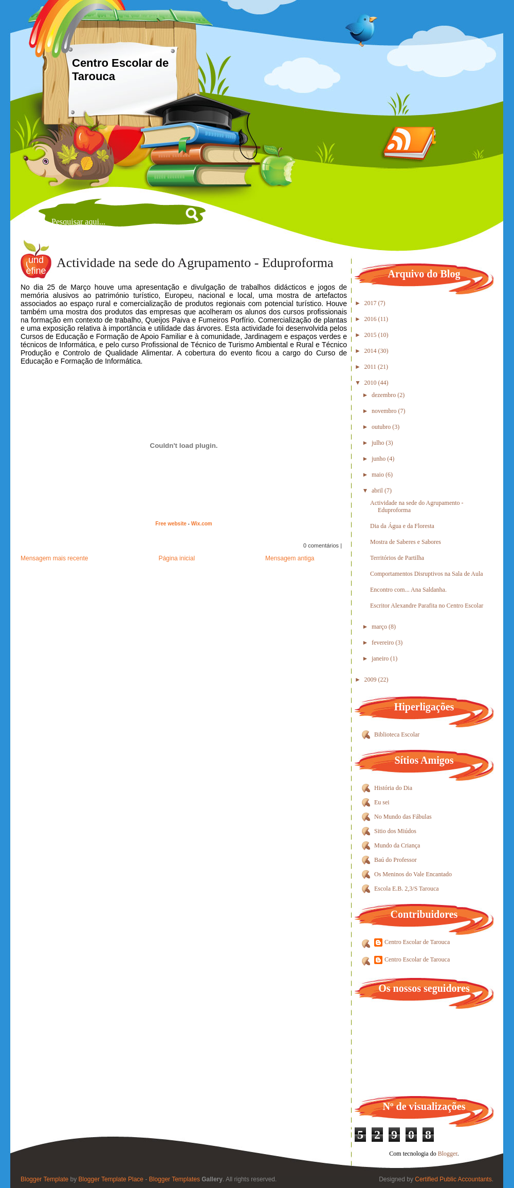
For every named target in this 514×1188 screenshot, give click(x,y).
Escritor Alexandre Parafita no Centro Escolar (426, 605)
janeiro (381, 658)
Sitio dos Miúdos (395, 831)
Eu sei (382, 802)
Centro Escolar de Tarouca (417, 942)
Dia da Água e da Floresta (402, 526)
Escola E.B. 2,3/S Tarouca (406, 888)
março (380, 626)
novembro (385, 410)
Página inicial (176, 558)
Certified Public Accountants (453, 1179)
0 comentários (321, 545)
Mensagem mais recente (54, 558)
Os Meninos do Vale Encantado (413, 874)
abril (378, 490)
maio (379, 474)
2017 (371, 303)
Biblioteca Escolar (396, 734)
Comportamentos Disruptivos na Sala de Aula (426, 573)
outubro (382, 426)
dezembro (384, 395)
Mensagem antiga (289, 558)
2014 (371, 350)
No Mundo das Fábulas (403, 816)
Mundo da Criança (397, 845)
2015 (371, 334)
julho (379, 442)
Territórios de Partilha (397, 557)
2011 (371, 366)
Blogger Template (44, 1179)
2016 (371, 319)
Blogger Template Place (111, 1179)
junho (379, 458)
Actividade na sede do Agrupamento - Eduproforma (195, 262)
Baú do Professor (395, 859)
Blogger (447, 1153)
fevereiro (383, 642)
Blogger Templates (174, 1179)
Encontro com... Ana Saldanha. (408, 589)
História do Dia (393, 787)
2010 (371, 382)
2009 (371, 679)
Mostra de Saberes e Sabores (405, 541)
